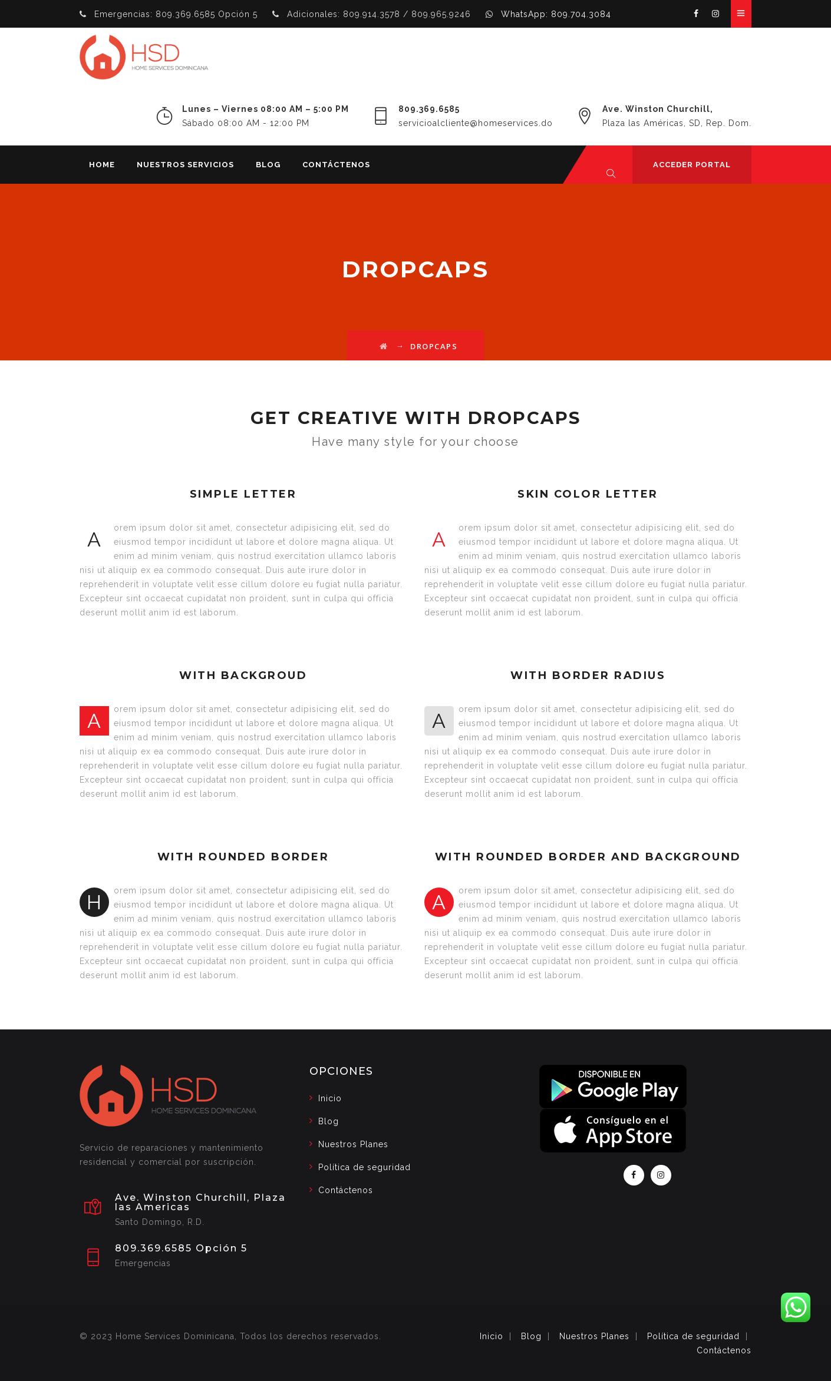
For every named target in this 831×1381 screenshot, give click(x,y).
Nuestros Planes (353, 1144)
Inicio (330, 1098)
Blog (268, 164)
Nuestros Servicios (185, 164)
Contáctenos (345, 1190)
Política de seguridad (364, 1167)
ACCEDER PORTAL (692, 164)
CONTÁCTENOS (336, 164)
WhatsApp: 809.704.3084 (556, 14)
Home (102, 164)
